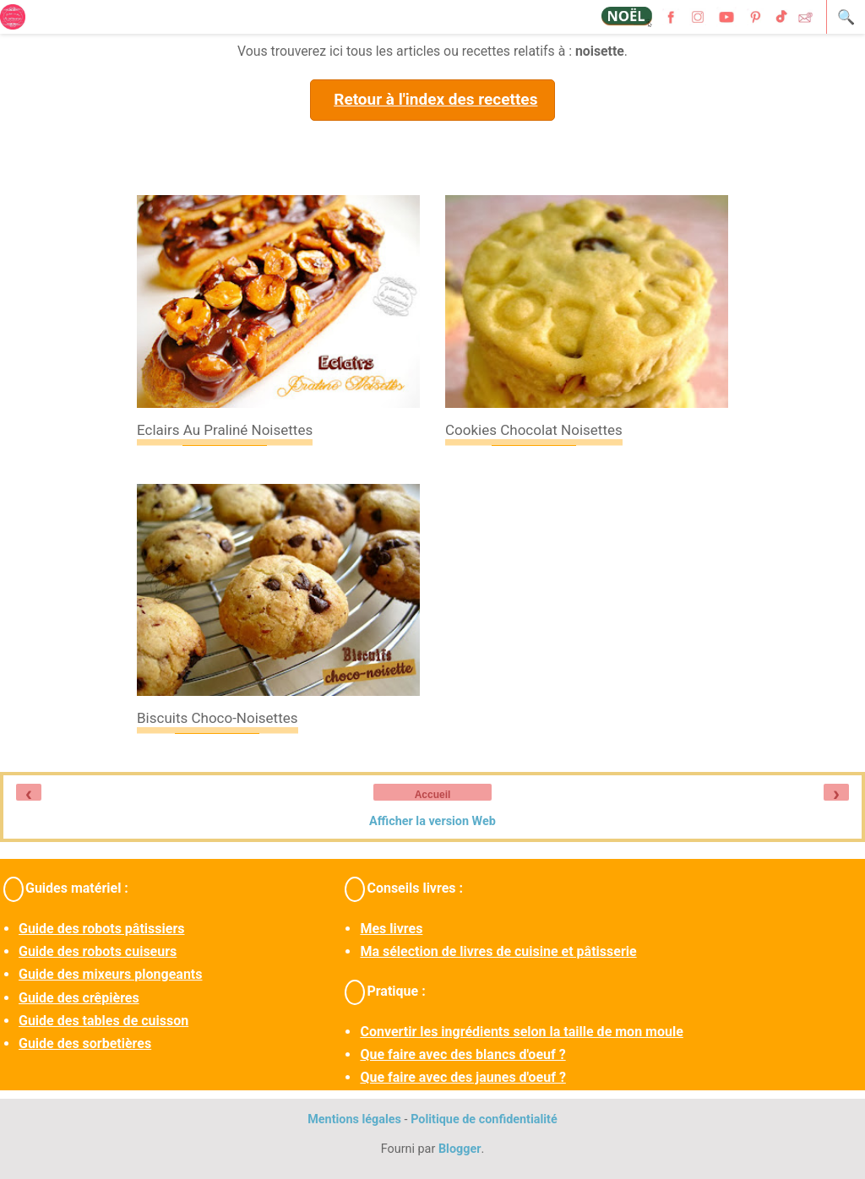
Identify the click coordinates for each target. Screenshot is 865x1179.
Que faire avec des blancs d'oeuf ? (462, 1054)
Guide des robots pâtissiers (101, 929)
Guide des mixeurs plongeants (110, 974)
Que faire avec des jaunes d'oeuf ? (462, 1077)
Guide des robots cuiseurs (98, 951)
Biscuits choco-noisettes (217, 717)
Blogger (459, 1149)
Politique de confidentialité (484, 1119)
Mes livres (391, 929)
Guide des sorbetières (85, 1043)
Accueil (433, 795)
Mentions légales (354, 1119)
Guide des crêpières (79, 998)
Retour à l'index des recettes (435, 99)
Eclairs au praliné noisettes (225, 429)
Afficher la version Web (432, 821)
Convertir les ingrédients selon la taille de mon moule (521, 1032)
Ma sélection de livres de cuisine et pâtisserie (498, 951)
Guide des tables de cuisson (103, 1021)
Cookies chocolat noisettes (534, 429)
